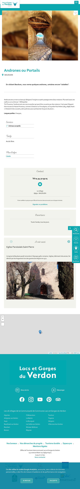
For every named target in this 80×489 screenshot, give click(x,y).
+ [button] (2, 316)
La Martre (29, 418)
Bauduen (7, 427)
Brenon (6, 430)
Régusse (28, 430)
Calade (8, 156)
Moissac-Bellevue (32, 427)
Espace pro (67, 444)
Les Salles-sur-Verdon (33, 424)
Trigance (51, 418)
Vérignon (51, 421)
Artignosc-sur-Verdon (11, 418)
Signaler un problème (40, 204)
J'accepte (53, 481)
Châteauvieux (30, 415)
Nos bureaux (12, 444)
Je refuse (26, 481)
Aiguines (7, 415)
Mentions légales (40, 446)
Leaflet (50, 353)
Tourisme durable (52, 444)
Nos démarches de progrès (31, 444)
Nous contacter (40, 457)
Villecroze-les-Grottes (55, 424)
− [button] (2, 319)
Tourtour (51, 415)
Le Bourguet (30, 421)
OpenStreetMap (62, 353)
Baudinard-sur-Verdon (11, 424)
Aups (5, 421)
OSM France (76, 353)
